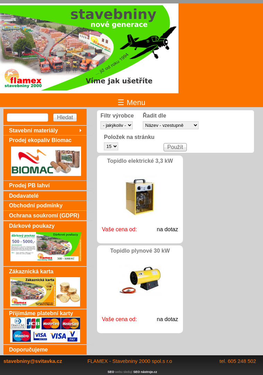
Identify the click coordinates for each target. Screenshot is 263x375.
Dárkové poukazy (32, 226)
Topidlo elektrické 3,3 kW (140, 161)
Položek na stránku (129, 137)
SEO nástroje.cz (145, 372)
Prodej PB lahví (29, 185)
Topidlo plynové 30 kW (140, 251)
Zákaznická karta (31, 271)
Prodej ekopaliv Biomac (40, 140)
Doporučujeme (28, 350)
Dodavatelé (23, 196)
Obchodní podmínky (36, 205)
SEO (111, 372)
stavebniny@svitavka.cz (32, 361)
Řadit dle (154, 116)
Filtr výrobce (117, 116)
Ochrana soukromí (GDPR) (44, 215)
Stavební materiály (33, 130)
